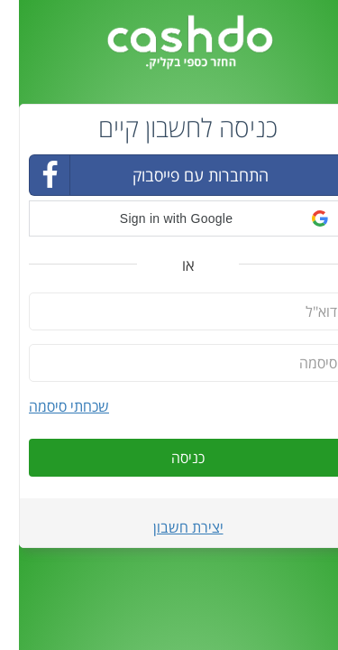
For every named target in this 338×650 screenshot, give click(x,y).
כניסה (169, 458)
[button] (169, 218)
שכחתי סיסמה (50, 406)
